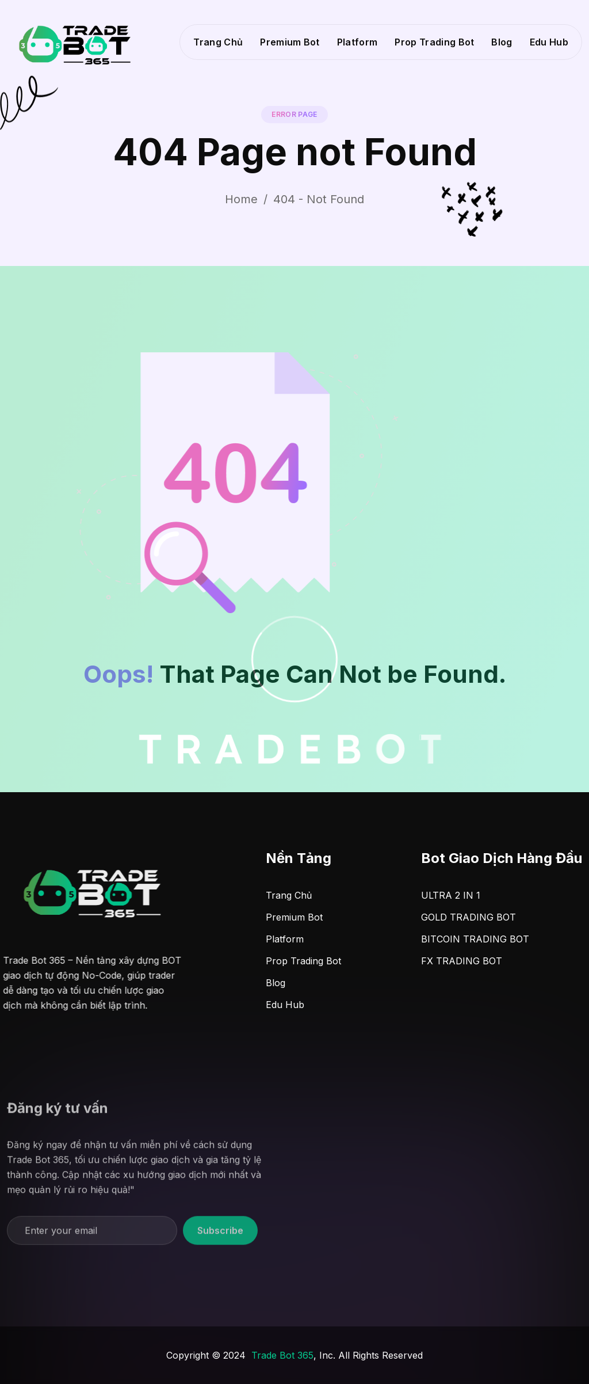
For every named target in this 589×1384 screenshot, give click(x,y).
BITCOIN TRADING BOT (475, 939)
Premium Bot (290, 42)
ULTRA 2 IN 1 (450, 895)
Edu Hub (549, 42)
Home (241, 199)
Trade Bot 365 (282, 1355)
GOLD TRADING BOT (468, 917)
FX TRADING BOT (461, 961)
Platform (357, 42)
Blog (501, 42)
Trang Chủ (218, 42)
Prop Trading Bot (434, 42)
